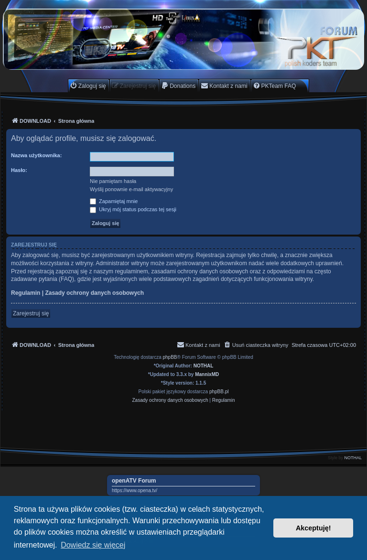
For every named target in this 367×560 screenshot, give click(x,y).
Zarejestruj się (31, 313)
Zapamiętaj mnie (114, 201)
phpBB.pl (219, 391)
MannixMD (207, 374)
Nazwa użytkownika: (36, 155)
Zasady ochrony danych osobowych (94, 293)
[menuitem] (88, 85)
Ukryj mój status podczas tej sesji (133, 209)
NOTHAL (204, 365)
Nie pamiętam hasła (113, 181)
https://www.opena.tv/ (134, 490)
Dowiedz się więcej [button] (93, 545)
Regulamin (25, 293)
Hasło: (19, 170)
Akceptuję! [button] (313, 528)
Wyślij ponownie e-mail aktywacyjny (131, 189)
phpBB (170, 357)
